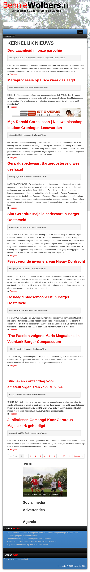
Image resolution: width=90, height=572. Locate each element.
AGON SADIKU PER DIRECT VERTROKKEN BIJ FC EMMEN (31, 542)
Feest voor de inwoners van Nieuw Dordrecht (46, 261)
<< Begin (13, 456)
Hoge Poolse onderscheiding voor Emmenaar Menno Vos (29, 545)
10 (64, 456)
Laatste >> (78, 456)
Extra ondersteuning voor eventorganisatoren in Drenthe (29, 539)
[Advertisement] (46, 371)
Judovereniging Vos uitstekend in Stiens (22, 536)
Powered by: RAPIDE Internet (68, 566)
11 (70, 456)
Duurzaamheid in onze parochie (34, 50)
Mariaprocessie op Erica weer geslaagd (41, 80)
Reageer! (13, 74)
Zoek (37, 24)
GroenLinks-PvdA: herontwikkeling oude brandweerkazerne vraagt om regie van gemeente (42, 533)
